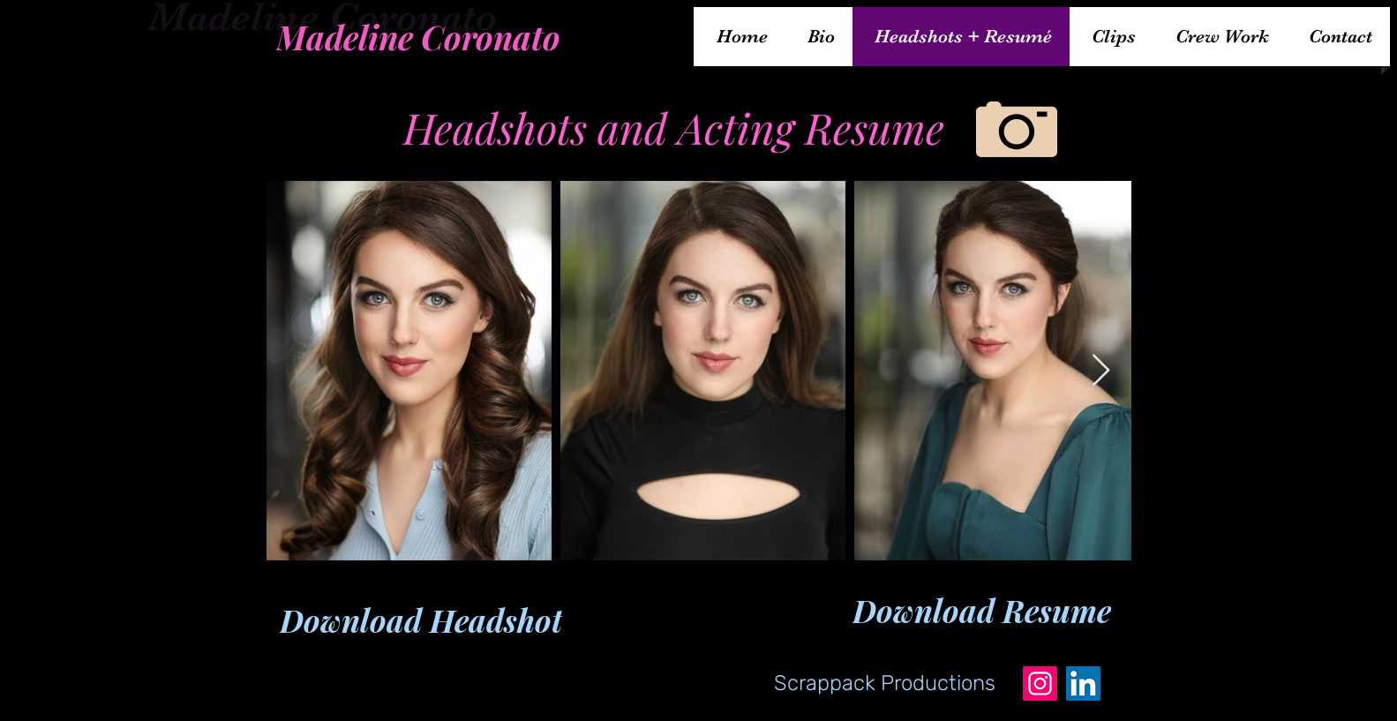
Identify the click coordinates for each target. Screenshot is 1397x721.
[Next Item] (1101, 371)
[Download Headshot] (421, 620)
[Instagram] (1040, 683)
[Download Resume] (981, 610)
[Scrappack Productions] (885, 683)
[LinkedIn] (1083, 683)
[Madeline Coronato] (418, 36)
